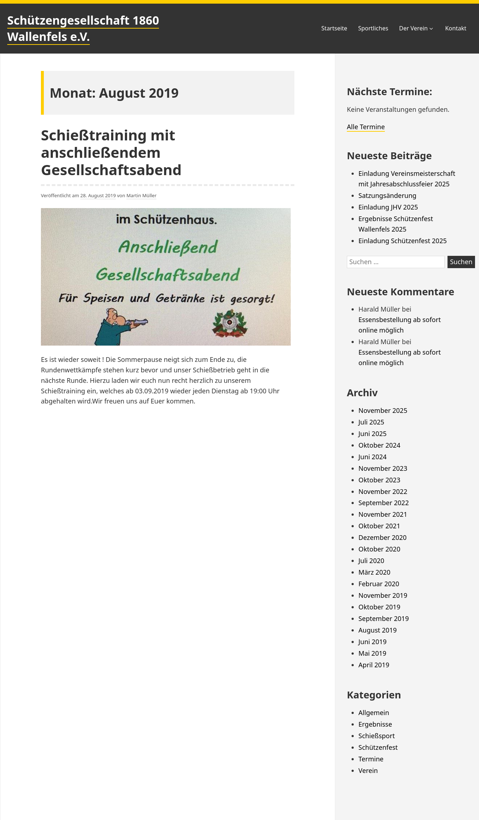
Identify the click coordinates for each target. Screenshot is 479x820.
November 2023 (382, 468)
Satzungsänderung (387, 195)
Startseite (335, 28)
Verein (368, 770)
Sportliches (373, 28)
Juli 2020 (371, 560)
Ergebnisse (375, 724)
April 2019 (373, 664)
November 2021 (382, 514)
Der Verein (416, 28)
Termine (370, 759)
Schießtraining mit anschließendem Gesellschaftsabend (111, 152)
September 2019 (383, 618)
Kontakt (455, 28)
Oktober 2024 (379, 445)
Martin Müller (141, 195)
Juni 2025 (372, 433)
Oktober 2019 (379, 607)
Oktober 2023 (379, 479)
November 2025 (382, 410)
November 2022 (382, 491)
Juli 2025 (371, 422)
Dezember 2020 (382, 537)
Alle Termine (366, 126)
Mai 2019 (372, 653)
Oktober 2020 (379, 549)
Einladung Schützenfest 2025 (402, 240)
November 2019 (382, 595)
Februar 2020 (378, 583)
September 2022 (383, 502)
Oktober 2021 (379, 525)
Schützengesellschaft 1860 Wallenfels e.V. (83, 28)
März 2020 (374, 572)
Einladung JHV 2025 (388, 207)
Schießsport (376, 735)
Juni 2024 (372, 456)
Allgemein (373, 712)
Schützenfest (378, 747)
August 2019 (377, 630)
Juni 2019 (372, 641)
